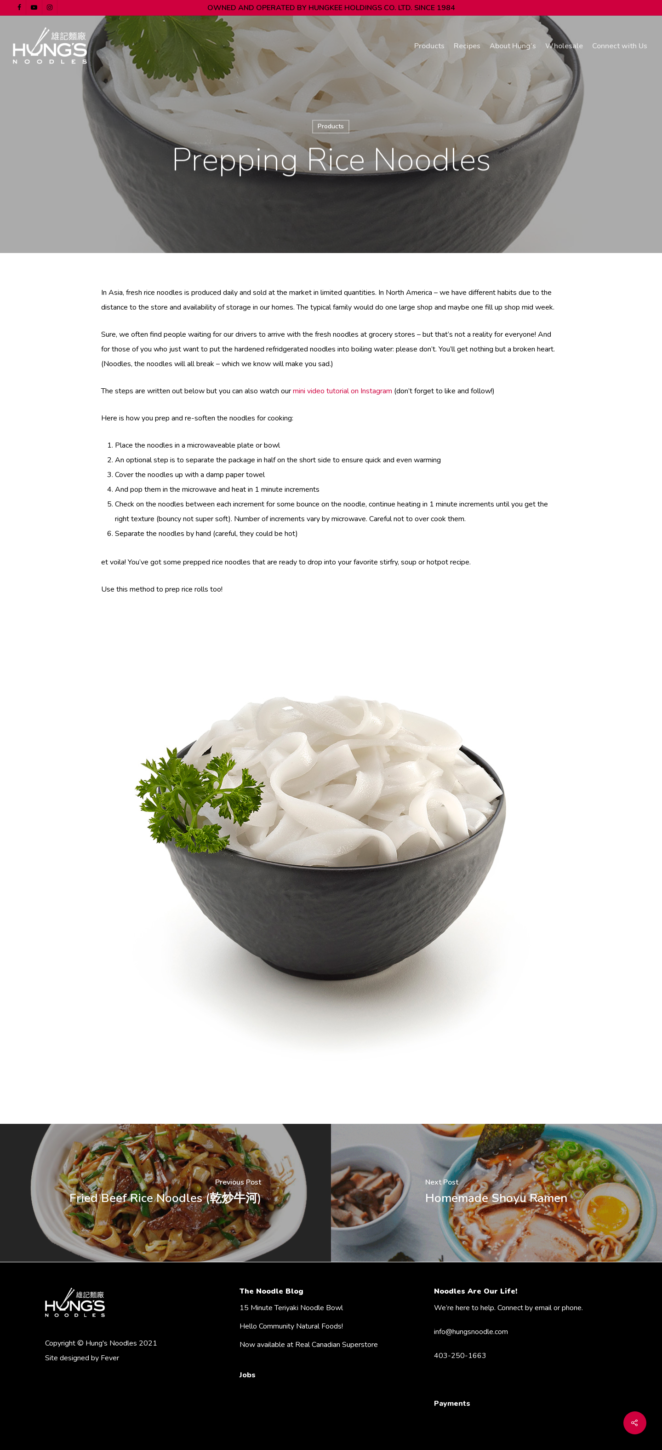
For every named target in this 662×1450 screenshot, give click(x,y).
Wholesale (564, 46)
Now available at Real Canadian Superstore (309, 1345)
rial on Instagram (367, 391)
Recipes (467, 46)
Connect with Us (619, 46)
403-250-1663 (460, 1356)
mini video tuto (316, 391)
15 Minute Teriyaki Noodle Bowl (291, 1308)
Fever (110, 1358)
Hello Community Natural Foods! (291, 1326)
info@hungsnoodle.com (471, 1332)
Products (429, 46)
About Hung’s (513, 46)
